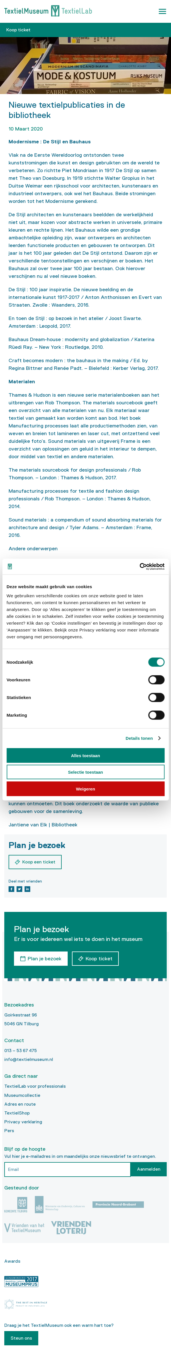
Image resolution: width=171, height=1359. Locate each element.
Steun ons (21, 1338)
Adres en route (20, 1104)
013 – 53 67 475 (20, 1050)
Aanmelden (148, 1169)
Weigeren (85, 788)
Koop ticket (18, 29)
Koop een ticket (38, 861)
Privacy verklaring (23, 1121)
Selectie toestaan (85, 772)
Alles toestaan (85, 755)
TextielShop (17, 1113)
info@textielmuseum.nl (28, 1059)
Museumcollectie (22, 1095)
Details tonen (139, 738)
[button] (162, 11)
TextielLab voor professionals (35, 1086)
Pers (9, 1130)
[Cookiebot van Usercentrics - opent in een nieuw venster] (139, 566)
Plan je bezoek (44, 958)
